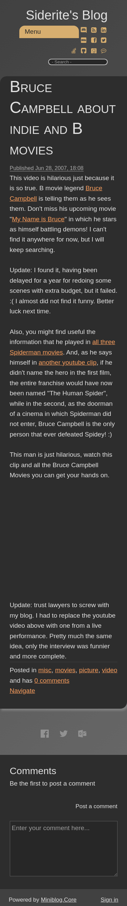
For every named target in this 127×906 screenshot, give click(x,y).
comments (51, 680)
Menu (33, 31)
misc (44, 670)
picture (88, 670)
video (109, 670)
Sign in (109, 900)
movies (65, 670)
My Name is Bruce (38, 219)
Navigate (22, 690)
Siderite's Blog (67, 15)
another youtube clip (68, 362)
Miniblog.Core (59, 900)
